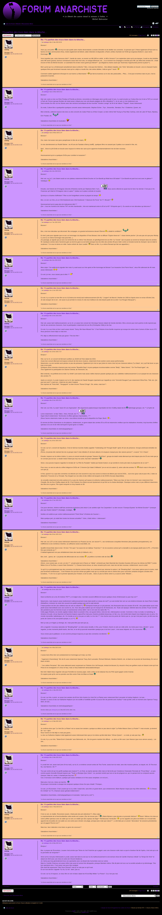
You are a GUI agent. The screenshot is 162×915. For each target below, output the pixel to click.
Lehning (46, 42)
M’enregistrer (146, 27)
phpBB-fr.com (85, 912)
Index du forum (10, 23)
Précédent (7, 886)
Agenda (128, 27)
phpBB (73, 911)
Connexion (155, 27)
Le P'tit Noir (136, 27)
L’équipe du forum (106, 907)
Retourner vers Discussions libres (13, 895)
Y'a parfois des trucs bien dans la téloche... (24, 32)
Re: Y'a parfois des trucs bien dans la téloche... (63, 40)
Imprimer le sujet (153, 23)
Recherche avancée (153, 8)
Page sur (142, 35)
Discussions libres (27, 23)
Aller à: (118, 895)
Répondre (8, 35)
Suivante (155, 886)
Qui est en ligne (7, 900)
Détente (18, 23)
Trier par (90, 886)
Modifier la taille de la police (157, 23)
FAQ (122, 27)
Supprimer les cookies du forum (121, 907)
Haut (158, 86)
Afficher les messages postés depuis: (67, 886)
